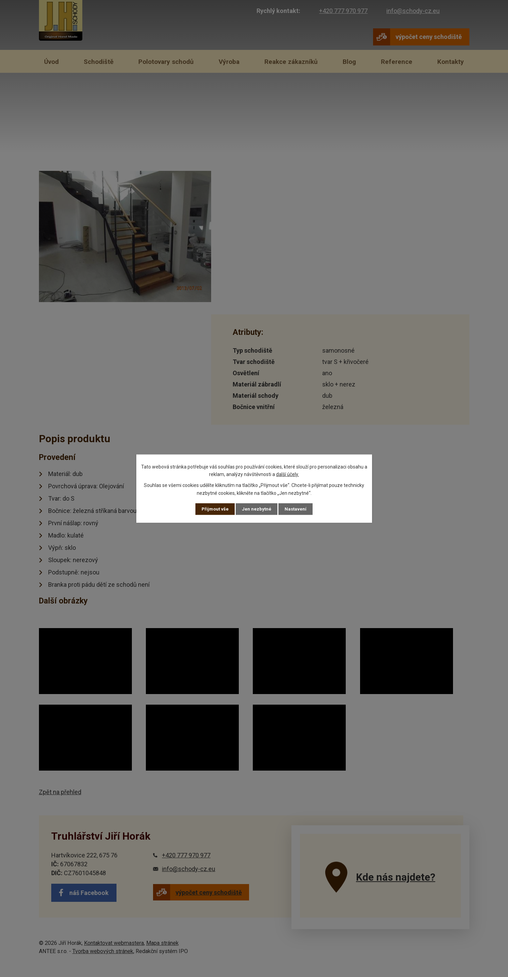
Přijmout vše (215, 509)
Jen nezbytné (257, 509)
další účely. (287, 474)
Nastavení (296, 509)
